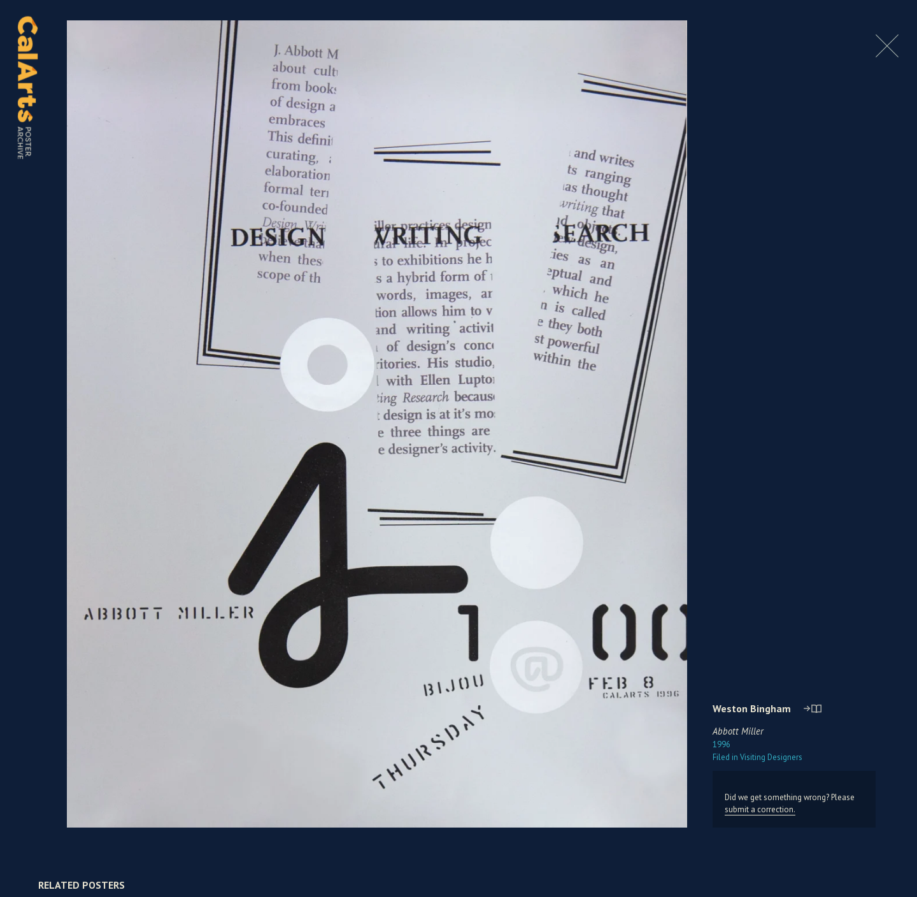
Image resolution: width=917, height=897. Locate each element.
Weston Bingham (752, 708)
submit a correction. (760, 809)
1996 (721, 744)
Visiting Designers (757, 757)
